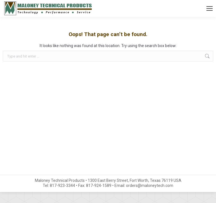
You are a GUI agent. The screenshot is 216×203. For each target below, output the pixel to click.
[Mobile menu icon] (209, 8)
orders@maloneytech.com (149, 185)
